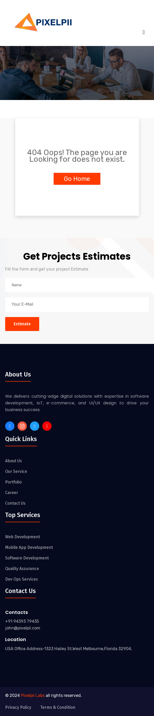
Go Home (77, 178)
